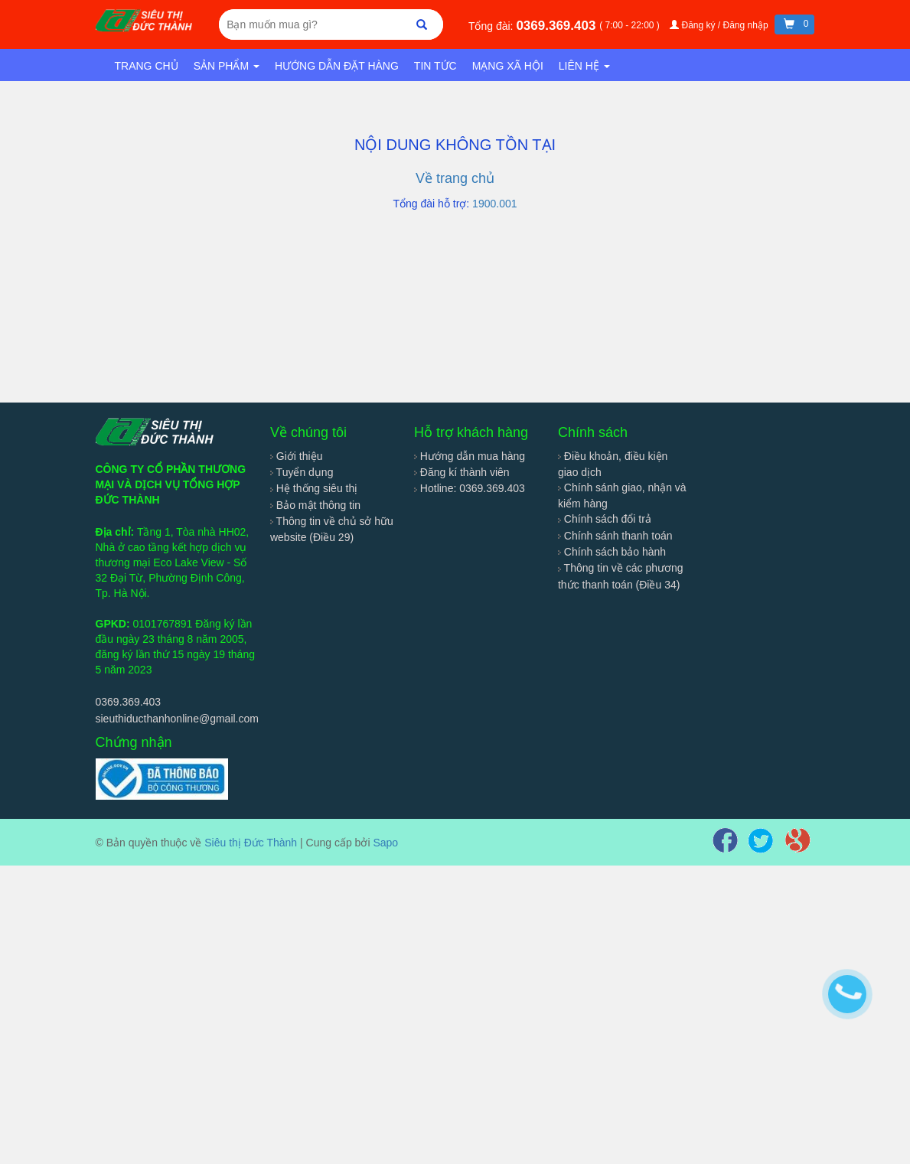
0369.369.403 (557, 25)
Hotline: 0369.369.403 (469, 488)
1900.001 (494, 203)
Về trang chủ (455, 178)
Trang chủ (146, 66)
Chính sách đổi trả (604, 519)
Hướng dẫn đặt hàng (337, 66)
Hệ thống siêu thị (313, 488)
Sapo (385, 842)
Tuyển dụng (302, 472)
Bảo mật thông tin (315, 505)
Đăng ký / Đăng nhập (720, 25)
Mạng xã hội (507, 66)
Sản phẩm (226, 66)
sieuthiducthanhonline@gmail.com (177, 718)
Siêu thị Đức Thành (250, 842)
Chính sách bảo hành (612, 552)
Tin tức (435, 66)
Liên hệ (584, 66)
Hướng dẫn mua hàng (469, 456)
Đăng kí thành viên (462, 472)
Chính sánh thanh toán (615, 536)
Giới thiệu (296, 456)
